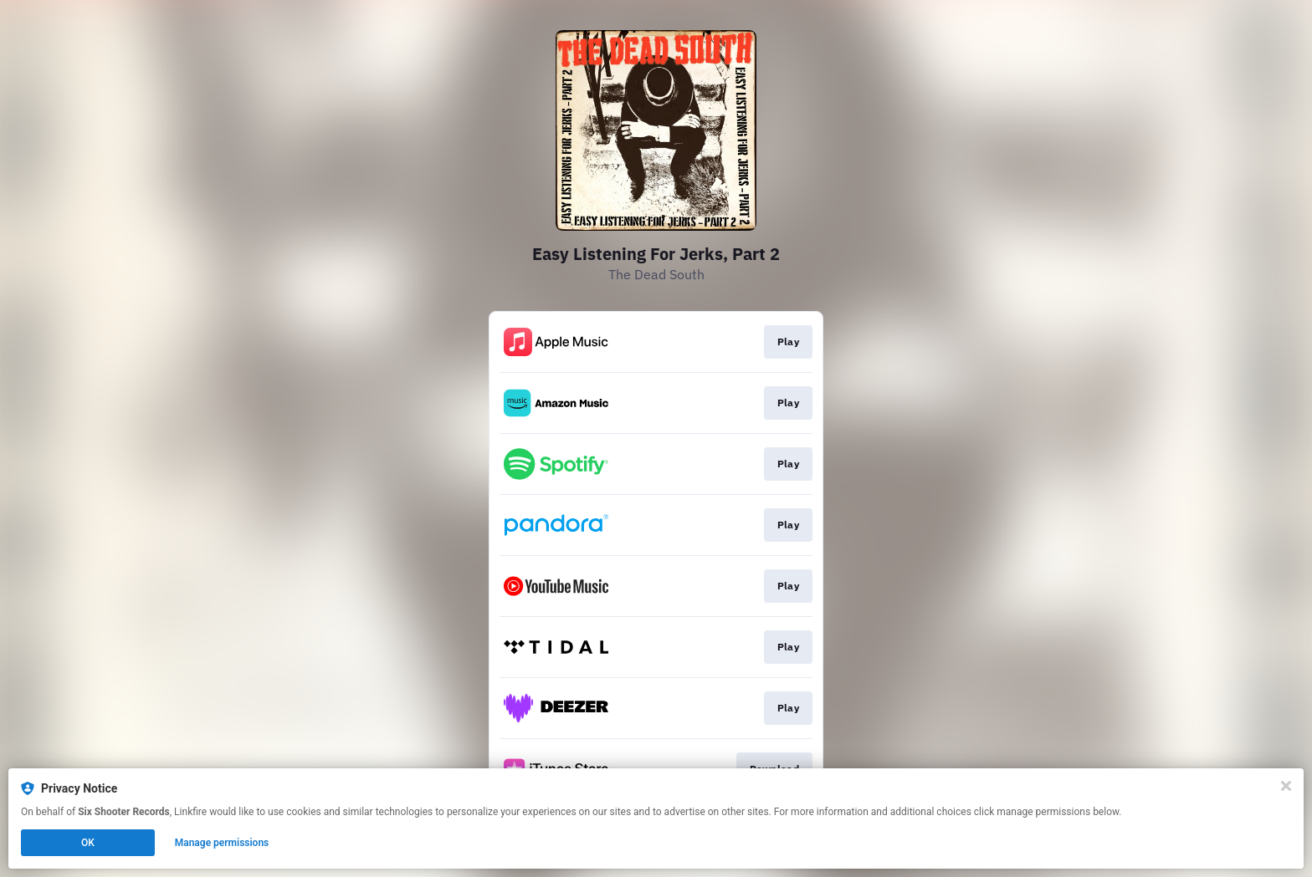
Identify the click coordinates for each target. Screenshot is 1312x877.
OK (88, 843)
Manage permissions (222, 843)
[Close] (1286, 785)
